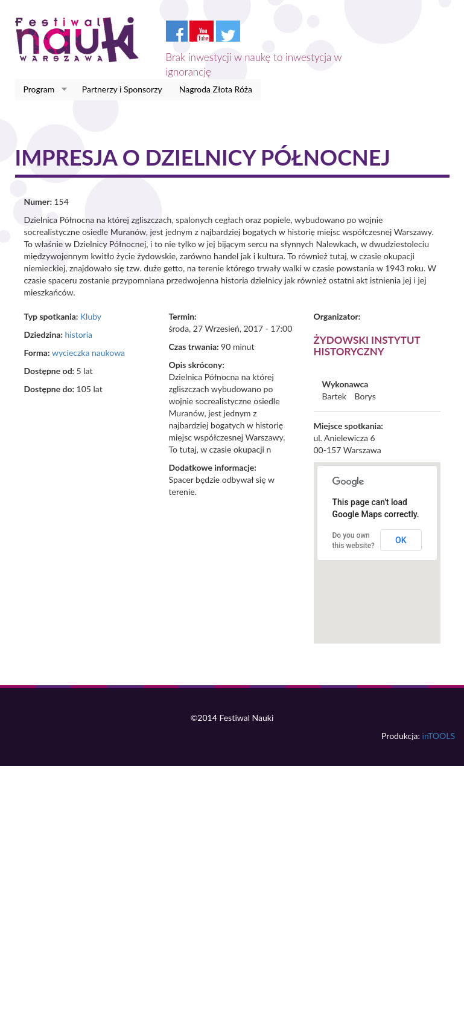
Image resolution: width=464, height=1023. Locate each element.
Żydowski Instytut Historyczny (367, 346)
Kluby (90, 316)
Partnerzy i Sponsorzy (122, 89)
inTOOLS (438, 736)
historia (78, 334)
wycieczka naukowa (88, 352)
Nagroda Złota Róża (215, 89)
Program (41, 89)
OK (401, 540)
